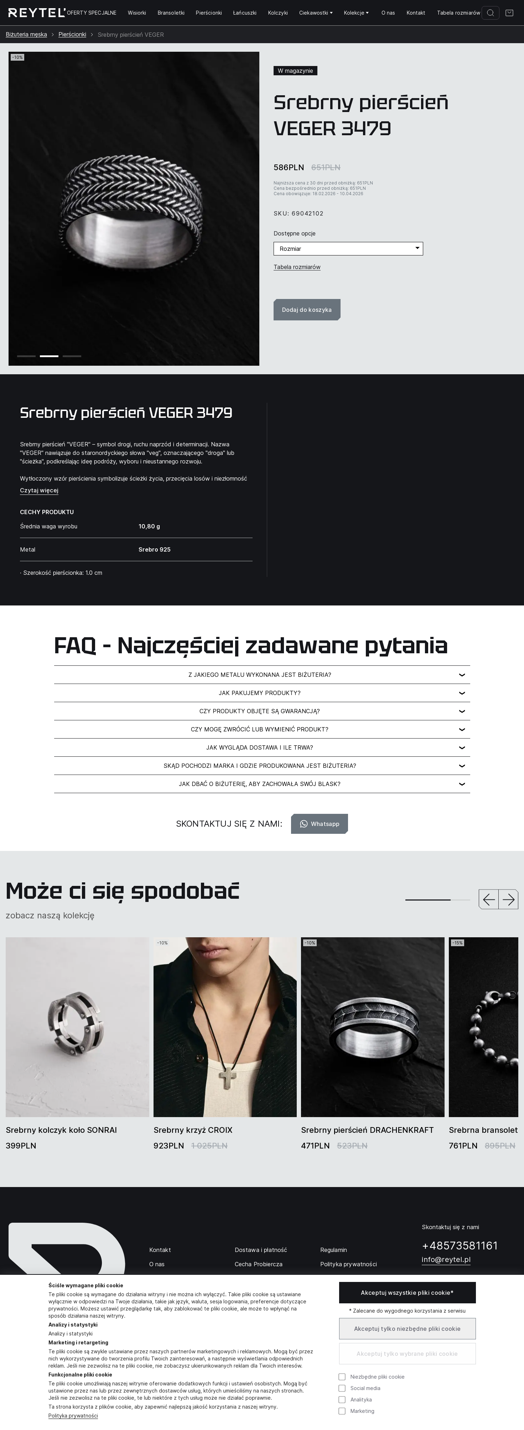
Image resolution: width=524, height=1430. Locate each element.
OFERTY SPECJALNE (92, 13)
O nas (388, 13)
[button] (489, 900)
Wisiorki (137, 13)
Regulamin (333, 1249)
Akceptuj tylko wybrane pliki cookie (407, 1353)
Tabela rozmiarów (459, 13)
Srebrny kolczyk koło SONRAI (61, 1130)
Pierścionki (209, 13)
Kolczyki (278, 13)
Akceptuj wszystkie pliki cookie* (407, 1292)
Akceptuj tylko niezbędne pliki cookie (407, 1328)
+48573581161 (460, 1245)
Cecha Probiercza (259, 1264)
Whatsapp (320, 824)
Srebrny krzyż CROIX (193, 1130)
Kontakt (416, 13)
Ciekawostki (316, 13)
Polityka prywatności (348, 1264)
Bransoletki (171, 13)
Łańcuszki (244, 13)
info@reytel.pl (446, 1259)
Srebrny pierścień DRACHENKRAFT (367, 1130)
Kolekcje (356, 13)
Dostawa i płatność (261, 1249)
